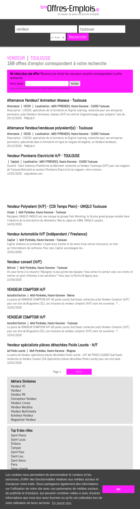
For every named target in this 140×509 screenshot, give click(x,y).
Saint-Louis (18, 439)
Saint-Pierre (18, 435)
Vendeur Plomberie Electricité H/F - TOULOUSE (43, 155)
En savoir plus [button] (61, 503)
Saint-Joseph (19, 469)
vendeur (16, 390)
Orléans (16, 443)
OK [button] (118, 489)
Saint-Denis (18, 460)
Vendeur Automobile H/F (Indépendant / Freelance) (47, 234)
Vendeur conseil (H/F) (24, 261)
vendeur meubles (22, 407)
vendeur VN (18, 394)
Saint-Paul (17, 452)
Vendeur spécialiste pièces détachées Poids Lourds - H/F (52, 344)
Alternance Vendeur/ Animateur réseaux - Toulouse (47, 100)
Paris (14, 464)
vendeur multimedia (23, 411)
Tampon (16, 448)
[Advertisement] (70, 189)
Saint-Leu (17, 456)
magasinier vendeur (23, 419)
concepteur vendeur (23, 399)
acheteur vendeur (22, 415)
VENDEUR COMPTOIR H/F (26, 289)
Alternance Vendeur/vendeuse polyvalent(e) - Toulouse (50, 127)
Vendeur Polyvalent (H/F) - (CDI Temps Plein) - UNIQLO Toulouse (57, 206)
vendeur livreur (20, 403)
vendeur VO (18, 386)
